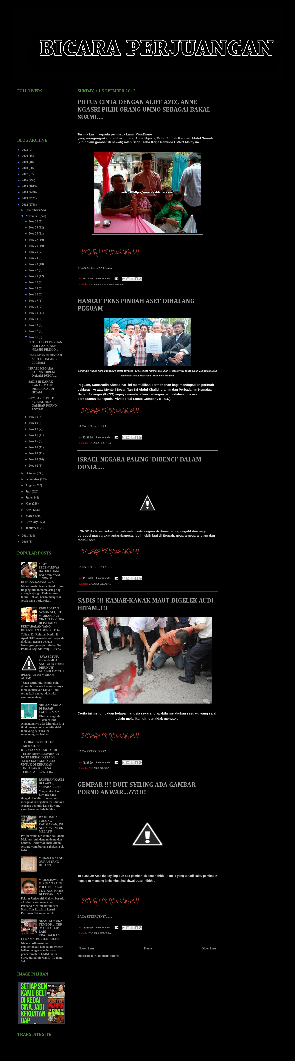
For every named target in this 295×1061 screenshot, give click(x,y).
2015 (25, 186)
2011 (25, 535)
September (32, 479)
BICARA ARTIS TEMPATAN (105, 284)
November (32, 216)
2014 (25, 192)
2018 (25, 168)
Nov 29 (34, 227)
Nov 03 (34, 453)
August (30, 485)
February (31, 522)
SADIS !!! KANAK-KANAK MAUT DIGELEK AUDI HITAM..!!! (41, 387)
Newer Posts (86, 948)
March (30, 515)
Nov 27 (34, 239)
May (28, 503)
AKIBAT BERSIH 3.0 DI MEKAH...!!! (39, 744)
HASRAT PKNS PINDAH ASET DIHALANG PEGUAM (45, 359)
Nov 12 (34, 331)
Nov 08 (34, 429)
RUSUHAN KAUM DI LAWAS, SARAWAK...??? (51, 783)
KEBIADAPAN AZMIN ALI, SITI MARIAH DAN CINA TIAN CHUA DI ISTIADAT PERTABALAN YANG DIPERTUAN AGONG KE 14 (42, 619)
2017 (25, 174)
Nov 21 (34, 276)
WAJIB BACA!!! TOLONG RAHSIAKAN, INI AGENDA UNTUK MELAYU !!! (51, 824)
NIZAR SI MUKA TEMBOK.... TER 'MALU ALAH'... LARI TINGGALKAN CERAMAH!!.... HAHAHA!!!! (41, 930)
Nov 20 (34, 282)
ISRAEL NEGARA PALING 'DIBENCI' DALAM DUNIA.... (43, 372)
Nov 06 (34, 441)
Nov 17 (34, 300)
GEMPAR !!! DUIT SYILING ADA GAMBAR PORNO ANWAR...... (42, 404)
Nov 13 (34, 325)
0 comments (103, 278)
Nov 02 (34, 459)
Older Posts (209, 948)
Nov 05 (34, 447)
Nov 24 (34, 257)
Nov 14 (34, 318)
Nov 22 (34, 270)
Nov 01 (34, 465)
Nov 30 (34, 221)
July (28, 491)
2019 (25, 162)
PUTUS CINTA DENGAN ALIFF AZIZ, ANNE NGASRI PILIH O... (45, 346)
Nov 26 (34, 245)
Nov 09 (34, 422)
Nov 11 (34, 337)
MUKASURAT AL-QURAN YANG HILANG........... (51, 861)
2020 (25, 155)
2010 (25, 541)
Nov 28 (34, 233)
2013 (25, 198)
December (32, 210)
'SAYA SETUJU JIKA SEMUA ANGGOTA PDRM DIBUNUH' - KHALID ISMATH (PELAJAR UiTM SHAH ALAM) (42, 667)
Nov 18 (34, 294)
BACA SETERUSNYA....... (95, 267)
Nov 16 (34, 306)
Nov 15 (34, 312)
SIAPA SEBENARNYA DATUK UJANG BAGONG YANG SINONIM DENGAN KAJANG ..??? (41, 573)
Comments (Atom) (107, 955)
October (31, 473)
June (28, 497)
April (29, 509)
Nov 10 (34, 416)
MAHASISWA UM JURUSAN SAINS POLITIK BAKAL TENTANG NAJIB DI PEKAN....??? (51, 887)
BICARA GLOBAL (99, 583)
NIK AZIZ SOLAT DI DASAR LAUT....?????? (51, 708)
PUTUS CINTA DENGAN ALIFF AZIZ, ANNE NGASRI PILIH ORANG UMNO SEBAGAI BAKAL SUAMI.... (144, 110)
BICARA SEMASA (99, 442)
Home (148, 948)
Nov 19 (34, 288)
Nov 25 (34, 251)
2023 (25, 149)
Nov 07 (34, 435)
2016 (25, 180)
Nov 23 (34, 264)
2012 (25, 204)
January (31, 528)
